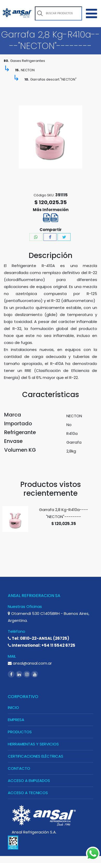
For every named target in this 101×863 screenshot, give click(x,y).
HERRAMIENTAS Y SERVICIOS (33, 744)
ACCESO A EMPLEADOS (29, 780)
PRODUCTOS (20, 732)
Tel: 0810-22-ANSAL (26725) (38, 638)
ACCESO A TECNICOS (28, 792)
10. (26, 79)
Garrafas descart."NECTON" (53, 79)
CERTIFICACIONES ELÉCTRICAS (35, 756)
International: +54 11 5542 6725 (41, 645)
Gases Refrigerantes (27, 60)
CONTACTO (19, 768)
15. (17, 70)
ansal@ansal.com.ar (30, 663)
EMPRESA (16, 719)
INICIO (13, 707)
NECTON (28, 70)
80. (6, 60)
